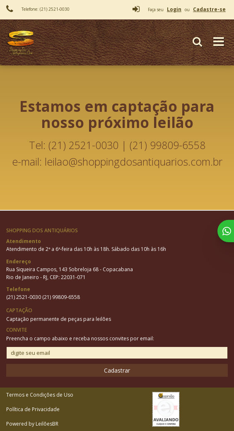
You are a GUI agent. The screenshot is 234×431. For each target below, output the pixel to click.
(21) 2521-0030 (24, 297)
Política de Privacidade (33, 409)
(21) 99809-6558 (61, 297)
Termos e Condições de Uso (39, 394)
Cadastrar (117, 370)
